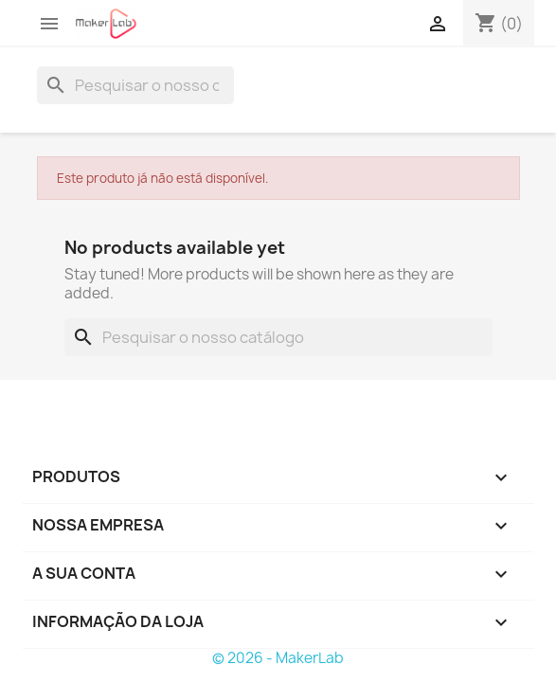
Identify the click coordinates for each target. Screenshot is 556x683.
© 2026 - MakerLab (278, 658)
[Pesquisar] (135, 85)
